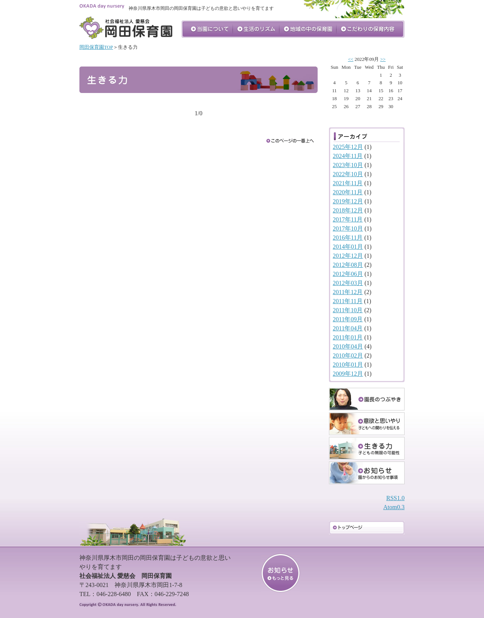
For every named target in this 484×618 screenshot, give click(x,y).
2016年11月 (348, 237)
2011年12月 (348, 292)
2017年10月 (348, 228)
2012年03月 (348, 283)
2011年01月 (348, 337)
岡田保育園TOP (96, 47)
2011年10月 (348, 310)
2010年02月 (348, 355)
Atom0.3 (394, 507)
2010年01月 (348, 364)
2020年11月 (348, 192)
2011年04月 (348, 328)
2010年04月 (348, 346)
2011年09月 (348, 319)
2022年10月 (348, 174)
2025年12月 (348, 147)
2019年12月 (348, 201)
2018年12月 (348, 210)
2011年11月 (348, 301)
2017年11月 (348, 219)
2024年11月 (348, 156)
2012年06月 (348, 274)
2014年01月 (348, 246)
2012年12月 (348, 255)
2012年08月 (348, 265)
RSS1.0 (395, 498)
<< (350, 59)
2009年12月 (348, 373)
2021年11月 (348, 183)
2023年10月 (348, 165)
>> (382, 59)
